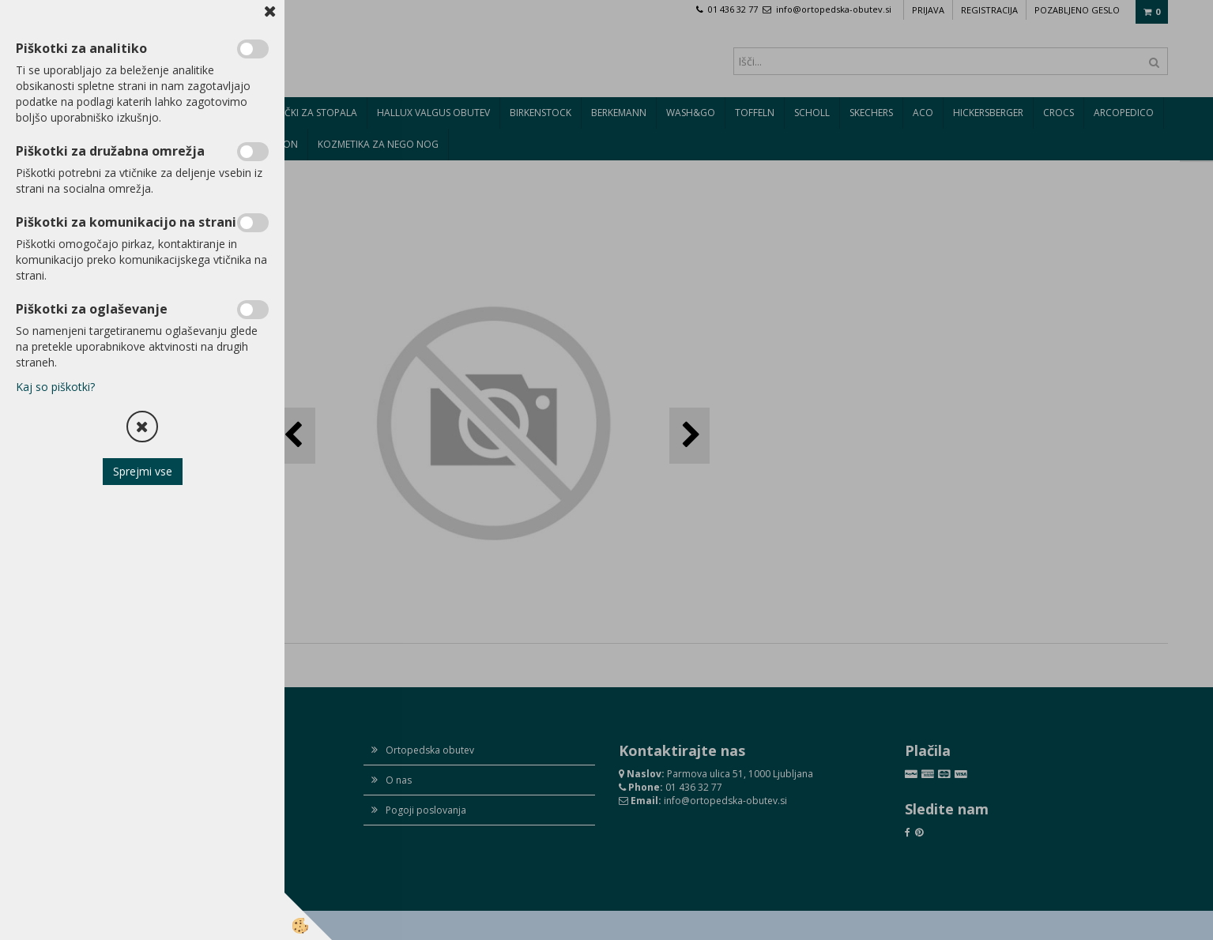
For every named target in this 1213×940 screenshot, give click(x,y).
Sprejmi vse (142, 471)
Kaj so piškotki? (55, 386)
